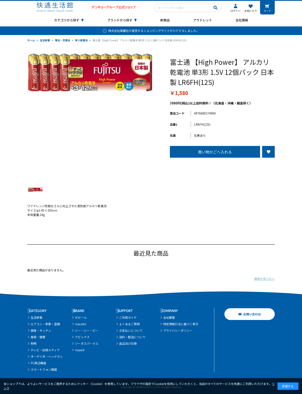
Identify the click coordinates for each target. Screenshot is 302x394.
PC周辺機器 (38, 363)
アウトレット (202, 20)
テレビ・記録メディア (45, 350)
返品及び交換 (128, 343)
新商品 (165, 20)
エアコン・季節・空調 (45, 324)
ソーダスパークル (86, 343)
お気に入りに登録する (268, 152)
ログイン (235, 10)
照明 (33, 343)
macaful (80, 324)
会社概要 (169, 317)
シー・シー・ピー (86, 330)
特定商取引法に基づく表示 (180, 324)
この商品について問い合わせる (222, 165)
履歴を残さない (264, 279)
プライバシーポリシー (178, 330)
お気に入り (250, 10)
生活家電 (36, 317)
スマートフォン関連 (44, 369)
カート (267, 10)
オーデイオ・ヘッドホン (47, 356)
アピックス (82, 337)
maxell (79, 350)
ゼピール (81, 317)
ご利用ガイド (128, 317)
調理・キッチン (41, 330)
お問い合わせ (252, 314)
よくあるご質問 (129, 324)
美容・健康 (38, 337)
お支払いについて (131, 330)
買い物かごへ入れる (215, 152)
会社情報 (242, 20)
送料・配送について (132, 337)
